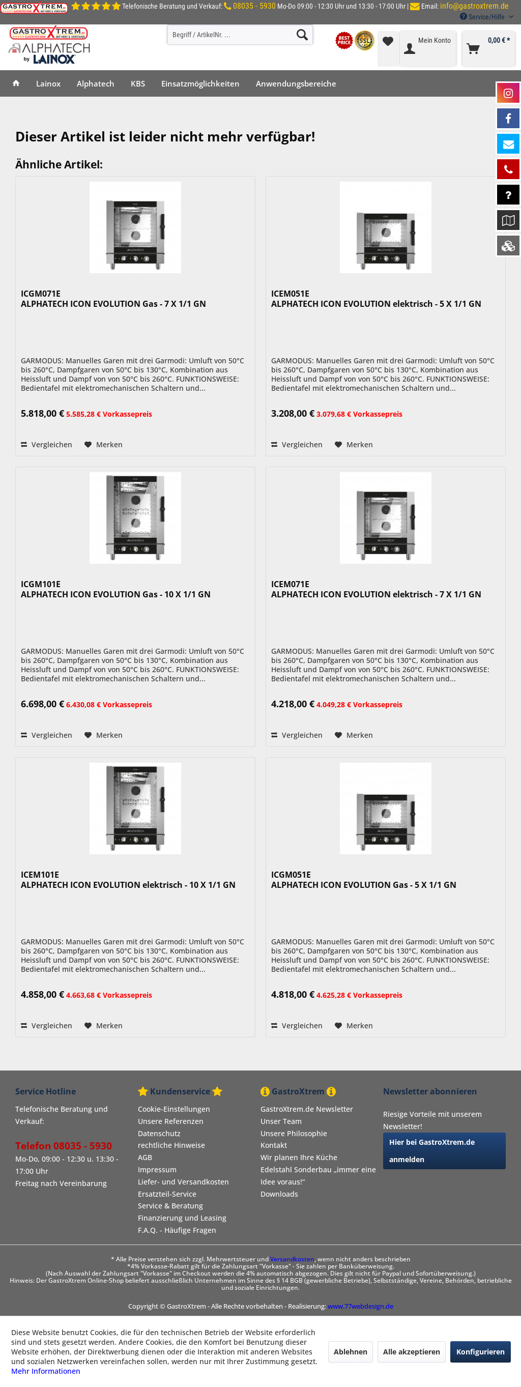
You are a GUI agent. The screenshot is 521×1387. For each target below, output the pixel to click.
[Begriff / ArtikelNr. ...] (240, 34)
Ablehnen (350, 1351)
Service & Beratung (170, 1205)
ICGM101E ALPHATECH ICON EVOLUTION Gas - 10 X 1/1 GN (116, 589)
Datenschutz (159, 1133)
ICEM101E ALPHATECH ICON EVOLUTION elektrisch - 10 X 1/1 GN (128, 880)
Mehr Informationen (45, 1371)
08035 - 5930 (254, 6)
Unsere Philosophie (293, 1133)
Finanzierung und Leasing (182, 1218)
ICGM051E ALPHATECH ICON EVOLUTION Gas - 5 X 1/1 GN (363, 880)
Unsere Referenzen (171, 1121)
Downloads (279, 1194)
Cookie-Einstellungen (174, 1109)
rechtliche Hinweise (171, 1145)
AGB (145, 1157)
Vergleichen (46, 444)
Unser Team (281, 1121)
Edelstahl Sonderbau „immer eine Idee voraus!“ (318, 1176)
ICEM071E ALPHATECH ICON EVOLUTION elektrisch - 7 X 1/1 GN (376, 589)
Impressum (157, 1169)
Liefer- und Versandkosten (183, 1182)
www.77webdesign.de (360, 1306)
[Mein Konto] (428, 49)
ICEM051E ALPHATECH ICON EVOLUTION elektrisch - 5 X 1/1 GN (376, 298)
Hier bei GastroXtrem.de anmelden (432, 1150)
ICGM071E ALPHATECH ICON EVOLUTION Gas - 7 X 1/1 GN (113, 298)
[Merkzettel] (388, 49)
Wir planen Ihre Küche (298, 1157)
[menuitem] (240, 34)
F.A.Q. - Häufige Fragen (177, 1230)
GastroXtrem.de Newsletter (306, 1109)
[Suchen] (302, 34)
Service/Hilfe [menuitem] (483, 17)
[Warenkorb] (488, 49)
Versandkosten (292, 1259)
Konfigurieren (480, 1351)
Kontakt (273, 1145)
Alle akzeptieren (411, 1351)
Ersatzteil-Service (167, 1194)
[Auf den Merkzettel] (103, 445)
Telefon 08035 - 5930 (63, 1145)
